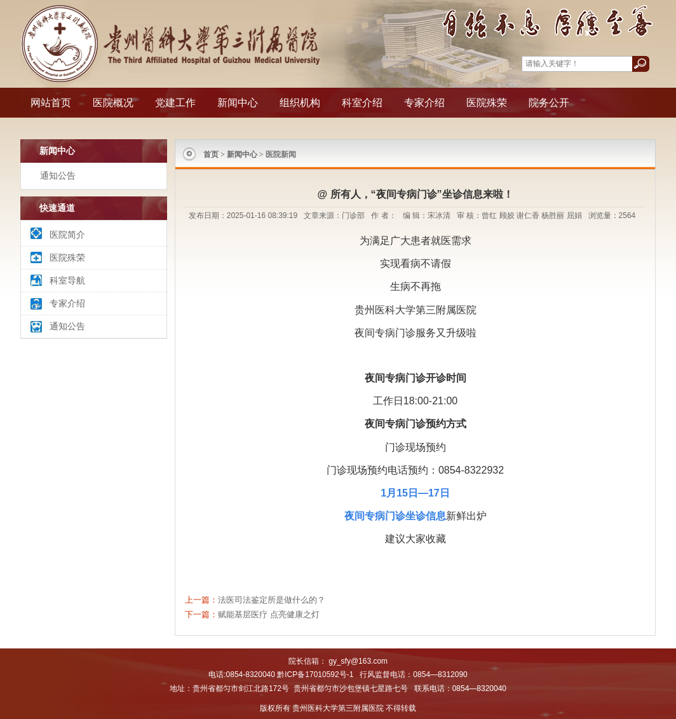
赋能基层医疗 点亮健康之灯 (269, 614)
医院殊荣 (486, 102)
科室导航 (67, 280)
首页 (211, 154)
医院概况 (113, 102)
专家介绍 (424, 102)
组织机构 (300, 102)
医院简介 (67, 234)
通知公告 (58, 175)
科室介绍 (362, 102)
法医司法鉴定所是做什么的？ (271, 600)
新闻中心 (237, 102)
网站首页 (50, 102)
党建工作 (175, 102)
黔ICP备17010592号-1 (315, 674)
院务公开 (549, 102)
